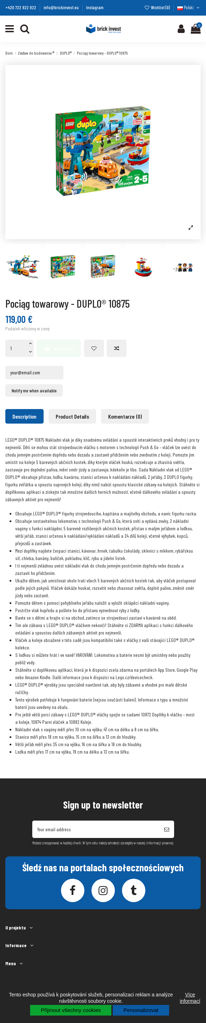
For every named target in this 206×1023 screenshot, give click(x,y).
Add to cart (58, 348)
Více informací (190, 998)
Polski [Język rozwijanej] (189, 7)
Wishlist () (157, 7)
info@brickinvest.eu (62, 7)
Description (24, 416)
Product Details (72, 416)
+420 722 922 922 (21, 7)
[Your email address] (95, 829)
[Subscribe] (166, 829)
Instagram (95, 7)
